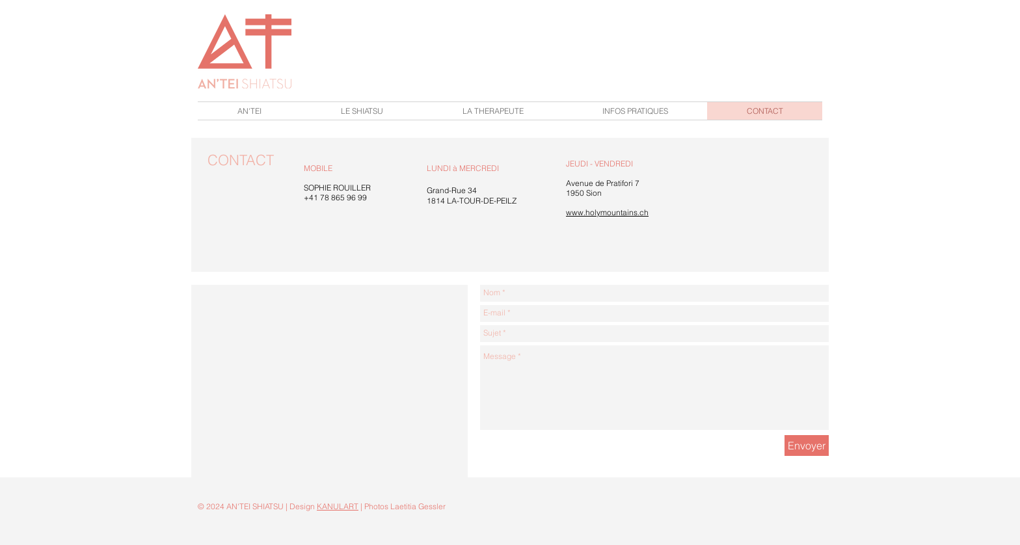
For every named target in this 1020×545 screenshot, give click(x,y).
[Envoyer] (807, 445)
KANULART (337, 506)
